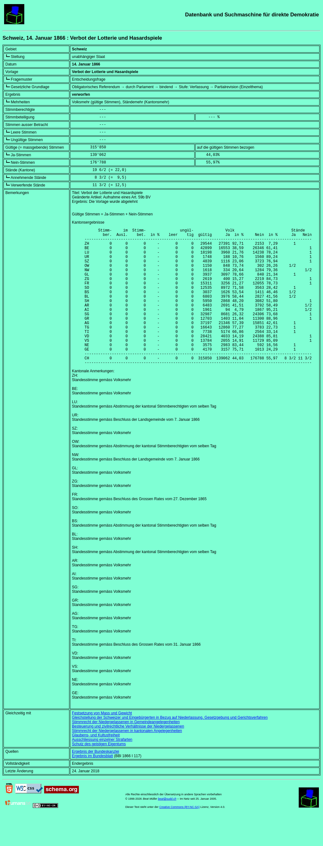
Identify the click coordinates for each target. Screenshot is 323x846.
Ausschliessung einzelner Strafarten (102, 769)
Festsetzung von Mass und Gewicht (102, 742)
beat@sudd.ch (167, 828)
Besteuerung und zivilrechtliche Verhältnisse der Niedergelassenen (128, 755)
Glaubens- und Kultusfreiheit (96, 764)
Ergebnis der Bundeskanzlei (95, 781)
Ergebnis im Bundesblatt (92, 785)
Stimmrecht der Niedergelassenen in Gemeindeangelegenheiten (126, 751)
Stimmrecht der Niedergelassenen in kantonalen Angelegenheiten (127, 760)
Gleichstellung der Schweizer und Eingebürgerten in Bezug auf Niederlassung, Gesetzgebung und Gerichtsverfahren (169, 747)
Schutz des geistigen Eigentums (99, 773)
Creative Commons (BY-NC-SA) (179, 836)
